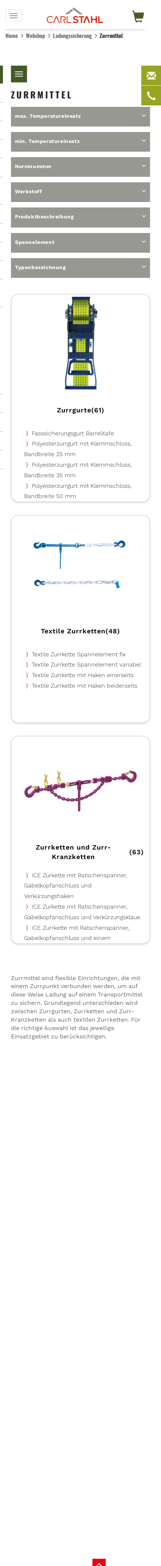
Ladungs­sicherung (72, 35)
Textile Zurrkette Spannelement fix (79, 654)
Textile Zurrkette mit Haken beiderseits (84, 685)
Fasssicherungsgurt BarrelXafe (73, 433)
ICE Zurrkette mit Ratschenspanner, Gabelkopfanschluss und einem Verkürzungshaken (77, 938)
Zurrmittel (111, 35)
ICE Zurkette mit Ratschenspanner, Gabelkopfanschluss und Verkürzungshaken (75, 886)
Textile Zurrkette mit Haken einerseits (83, 675)
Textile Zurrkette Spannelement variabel (86, 664)
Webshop (35, 35)
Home (11, 35)
